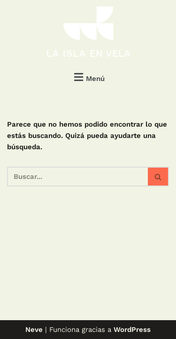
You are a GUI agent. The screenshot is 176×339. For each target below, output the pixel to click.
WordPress (132, 329)
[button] (88, 77)
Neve (34, 329)
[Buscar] (77, 176)
